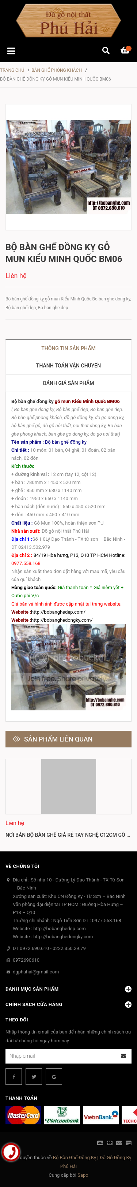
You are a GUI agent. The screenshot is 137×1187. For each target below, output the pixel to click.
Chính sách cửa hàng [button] (68, 1004)
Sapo (82, 1175)
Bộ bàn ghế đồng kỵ (32, 401)
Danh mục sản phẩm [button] (68, 989)
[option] (68, 800)
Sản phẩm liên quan (58, 739)
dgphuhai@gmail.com (36, 972)
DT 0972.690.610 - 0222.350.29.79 (49, 948)
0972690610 (26, 960)
